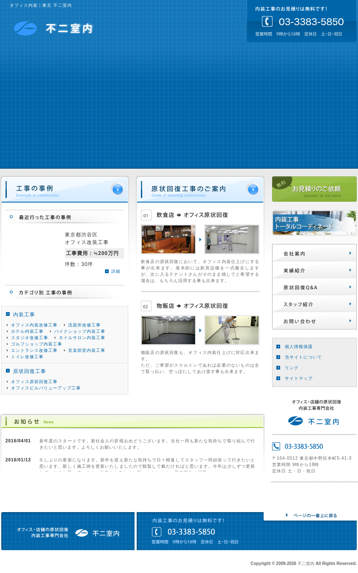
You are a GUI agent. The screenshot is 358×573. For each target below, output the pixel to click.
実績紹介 (314, 269)
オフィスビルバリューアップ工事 (46, 388)
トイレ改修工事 (27, 356)
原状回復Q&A (314, 286)
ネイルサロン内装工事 (82, 337)
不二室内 (54, 28)
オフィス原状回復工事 (34, 381)
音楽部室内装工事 (86, 350)
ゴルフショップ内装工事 (36, 344)
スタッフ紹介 (314, 303)
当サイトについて (303, 357)
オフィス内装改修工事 (34, 325)
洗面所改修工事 (84, 325)
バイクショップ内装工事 (79, 331)
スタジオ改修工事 (29, 337)
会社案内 (314, 252)
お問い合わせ (314, 320)
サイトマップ (299, 378)
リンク (292, 367)
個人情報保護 (299, 346)
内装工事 (24, 315)
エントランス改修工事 (34, 350)
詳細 (116, 271)
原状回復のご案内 (200, 190)
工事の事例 (64, 190)
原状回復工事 (29, 371)
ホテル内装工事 (27, 331)
